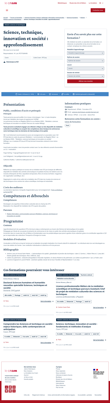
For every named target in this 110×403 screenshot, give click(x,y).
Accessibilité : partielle (85, 395)
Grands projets (28, 379)
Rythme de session (73, 57)
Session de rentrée (73, 72)
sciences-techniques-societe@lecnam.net (85, 112)
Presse (58, 369)
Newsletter (98, 395)
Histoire (82, 17)
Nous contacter (61, 373)
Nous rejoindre (60, 371)
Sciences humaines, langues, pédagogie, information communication (44, 17)
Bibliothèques (60, 381)
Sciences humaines (72, 17)
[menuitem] (62, 3)
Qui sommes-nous (30, 367)
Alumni (26, 375)
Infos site (26, 395)
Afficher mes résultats (86, 81)
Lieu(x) (69, 65)
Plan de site (59, 387)
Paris (67, 125)
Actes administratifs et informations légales (61, 395)
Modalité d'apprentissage (75, 49)
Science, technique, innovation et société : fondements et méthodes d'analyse (76, 325)
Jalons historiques (29, 369)
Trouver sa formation (16, 17)
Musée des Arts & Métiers (64, 379)
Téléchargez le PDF (12, 62)
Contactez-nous (98, 10)
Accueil (5, 17)
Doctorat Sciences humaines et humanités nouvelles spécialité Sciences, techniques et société (25, 285)
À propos (59, 367)
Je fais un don (28, 377)
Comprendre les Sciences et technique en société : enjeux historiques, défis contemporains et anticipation (28, 327)
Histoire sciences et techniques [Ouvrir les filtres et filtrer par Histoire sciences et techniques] (15, 25)
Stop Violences (60, 385)
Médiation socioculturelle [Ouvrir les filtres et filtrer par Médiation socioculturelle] (65, 278)
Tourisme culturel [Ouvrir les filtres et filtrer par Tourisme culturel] (86, 275)
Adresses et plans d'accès (64, 375)
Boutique (59, 377)
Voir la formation (45, 301)
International (60, 383)
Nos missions (28, 371)
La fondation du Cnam (31, 373)
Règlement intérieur (38, 395)
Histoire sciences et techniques (12, 19)
